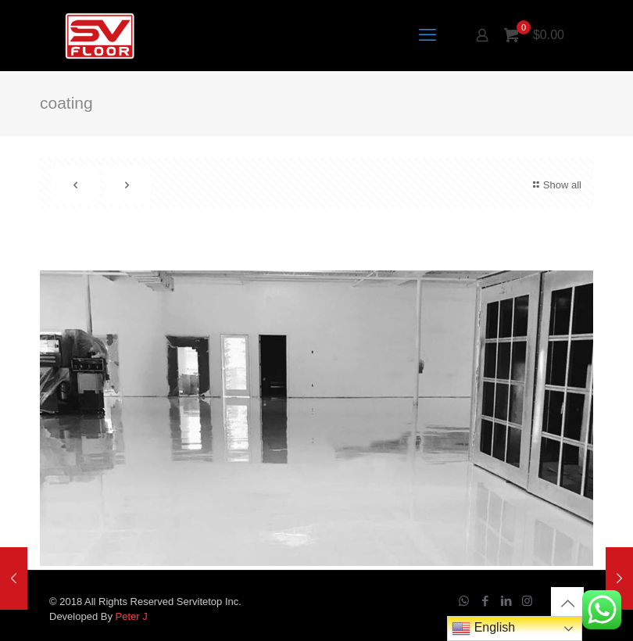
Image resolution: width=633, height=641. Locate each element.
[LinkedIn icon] (506, 600)
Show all (555, 185)
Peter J (132, 616)
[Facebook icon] (485, 600)
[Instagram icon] (527, 600)
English (483, 628)
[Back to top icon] (567, 603)
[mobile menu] (427, 35)
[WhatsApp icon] (464, 600)
